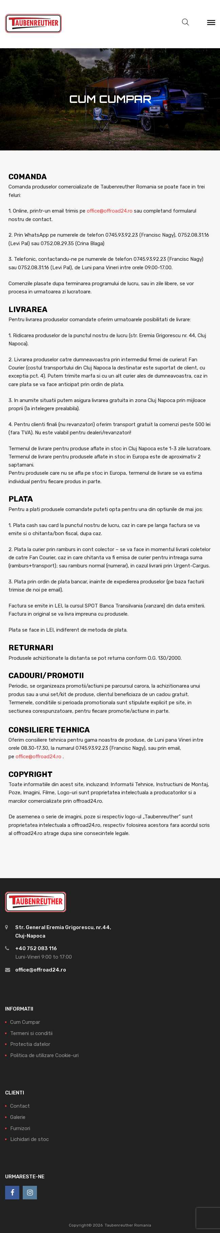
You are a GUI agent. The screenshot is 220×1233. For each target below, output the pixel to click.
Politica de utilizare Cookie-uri (44, 1055)
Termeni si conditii (31, 1033)
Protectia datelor (30, 1044)
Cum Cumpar (25, 1022)
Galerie (17, 1117)
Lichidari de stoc (29, 1139)
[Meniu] (211, 24)
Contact (20, 1106)
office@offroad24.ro (110, 211)
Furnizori (20, 1128)
